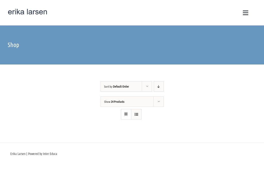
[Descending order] (159, 86)
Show (114, 101)
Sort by (116, 86)
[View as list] (136, 114)
